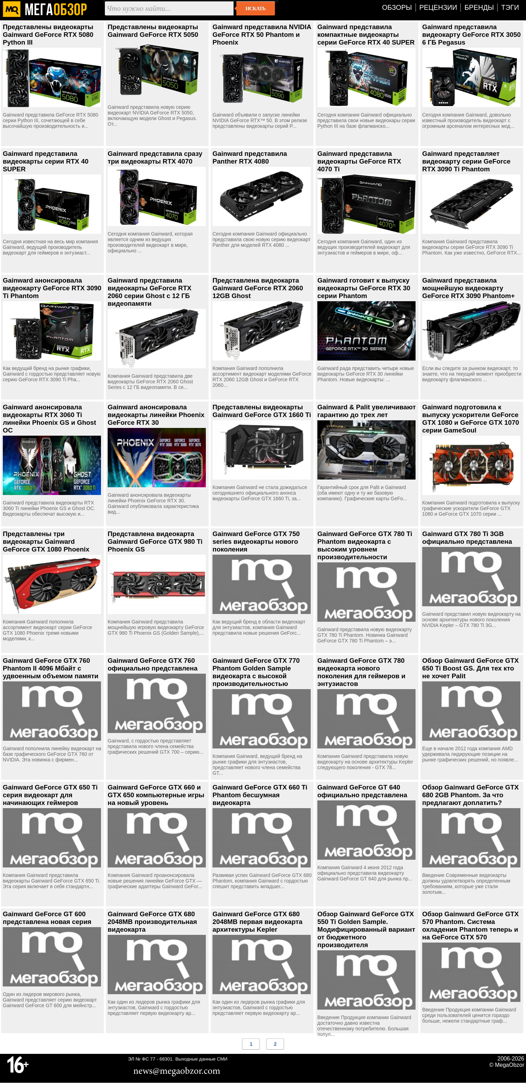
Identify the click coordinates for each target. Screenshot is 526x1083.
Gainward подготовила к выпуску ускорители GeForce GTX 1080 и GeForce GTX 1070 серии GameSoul (470, 418)
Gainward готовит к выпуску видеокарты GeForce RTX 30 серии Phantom (363, 288)
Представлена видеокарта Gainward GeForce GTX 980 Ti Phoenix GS (155, 541)
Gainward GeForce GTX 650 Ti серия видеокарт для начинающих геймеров (50, 795)
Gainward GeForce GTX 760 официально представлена (152, 664)
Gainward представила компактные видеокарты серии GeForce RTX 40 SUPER (365, 34)
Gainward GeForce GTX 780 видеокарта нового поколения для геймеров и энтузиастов (361, 672)
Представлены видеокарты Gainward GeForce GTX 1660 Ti (262, 410)
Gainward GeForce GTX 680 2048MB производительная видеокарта (152, 921)
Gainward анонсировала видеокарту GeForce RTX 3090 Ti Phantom (52, 288)
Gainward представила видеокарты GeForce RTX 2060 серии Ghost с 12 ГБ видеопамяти (149, 292)
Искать (255, 8)
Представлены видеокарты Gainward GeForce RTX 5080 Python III (48, 34)
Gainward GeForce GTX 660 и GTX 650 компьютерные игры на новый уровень (156, 795)
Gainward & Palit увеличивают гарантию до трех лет (366, 410)
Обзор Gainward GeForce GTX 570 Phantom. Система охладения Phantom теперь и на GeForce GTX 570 (470, 925)
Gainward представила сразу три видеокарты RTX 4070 (155, 157)
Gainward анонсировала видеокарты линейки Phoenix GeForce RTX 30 (156, 414)
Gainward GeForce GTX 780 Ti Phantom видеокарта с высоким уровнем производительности (364, 545)
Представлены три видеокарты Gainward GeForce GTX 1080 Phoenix (46, 541)
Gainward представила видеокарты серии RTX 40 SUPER (45, 161)
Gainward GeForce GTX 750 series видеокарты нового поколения (256, 541)
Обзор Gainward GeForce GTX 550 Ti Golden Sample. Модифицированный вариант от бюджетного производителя (366, 929)
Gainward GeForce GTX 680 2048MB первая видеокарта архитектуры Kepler (258, 921)
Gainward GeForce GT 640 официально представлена (362, 791)
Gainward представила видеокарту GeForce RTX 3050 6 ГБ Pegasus (471, 34)
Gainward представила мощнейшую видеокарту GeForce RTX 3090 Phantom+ (468, 288)
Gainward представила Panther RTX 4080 (250, 157)
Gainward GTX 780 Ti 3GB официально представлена (467, 537)
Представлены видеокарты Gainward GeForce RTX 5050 (153, 30)
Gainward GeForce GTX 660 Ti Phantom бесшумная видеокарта (260, 795)
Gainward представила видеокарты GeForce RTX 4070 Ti (359, 161)
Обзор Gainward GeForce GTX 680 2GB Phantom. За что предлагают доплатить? (470, 795)
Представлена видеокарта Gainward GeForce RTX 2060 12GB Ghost (258, 288)
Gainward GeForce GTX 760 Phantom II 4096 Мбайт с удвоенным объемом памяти (51, 668)
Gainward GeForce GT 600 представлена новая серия (47, 917)
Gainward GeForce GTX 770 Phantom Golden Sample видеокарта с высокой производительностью (256, 672)
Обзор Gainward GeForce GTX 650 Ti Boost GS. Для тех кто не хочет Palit (470, 668)
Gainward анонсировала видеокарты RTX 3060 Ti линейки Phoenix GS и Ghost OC (49, 418)
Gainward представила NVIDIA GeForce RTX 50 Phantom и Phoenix (262, 34)
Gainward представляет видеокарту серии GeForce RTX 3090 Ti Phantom (466, 161)
